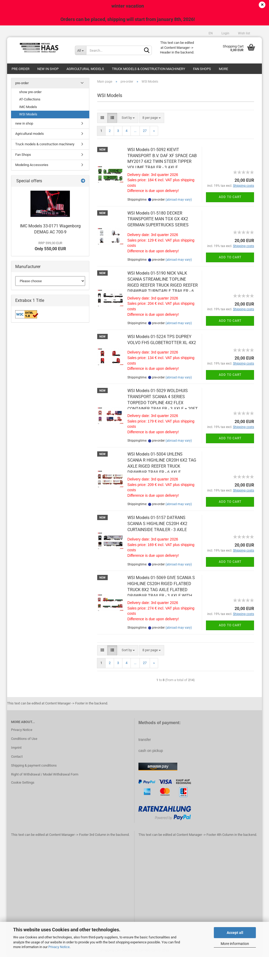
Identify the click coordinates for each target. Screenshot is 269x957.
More (223, 69)
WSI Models (28, 114)
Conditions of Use (24, 739)
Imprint (16, 748)
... (135, 131)
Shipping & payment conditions (34, 765)
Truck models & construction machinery (148, 69)
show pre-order (30, 92)
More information (235, 944)
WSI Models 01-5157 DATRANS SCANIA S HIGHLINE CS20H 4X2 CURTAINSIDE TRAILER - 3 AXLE (157, 523)
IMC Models (28, 107)
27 (145, 131)
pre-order (20, 69)
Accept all (235, 933)
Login (225, 33)
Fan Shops (202, 69)
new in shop (48, 69)
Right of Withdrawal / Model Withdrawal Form (44, 774)
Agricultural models (85, 69)
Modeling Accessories (31, 165)
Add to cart (230, 197)
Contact (17, 756)
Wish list (243, 33)
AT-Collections (29, 99)
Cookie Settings (22, 782)
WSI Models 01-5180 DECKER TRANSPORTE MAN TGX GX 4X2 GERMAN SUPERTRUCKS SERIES (158, 219)
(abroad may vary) (178, 199)
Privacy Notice (59, 947)
